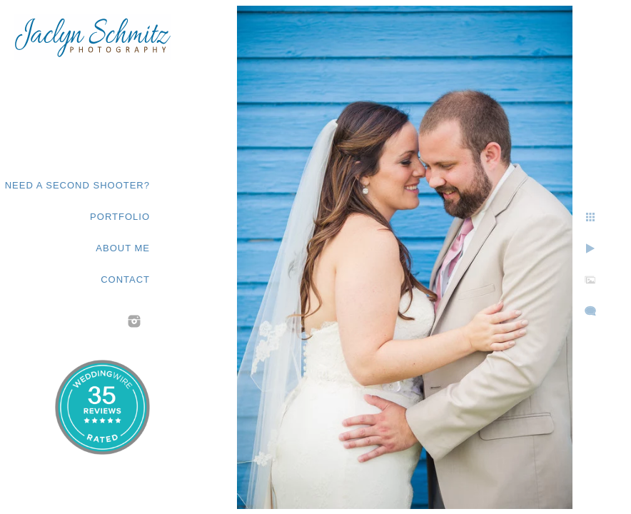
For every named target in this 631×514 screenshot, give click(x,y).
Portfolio (120, 216)
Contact (125, 279)
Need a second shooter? (77, 185)
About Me (123, 248)
